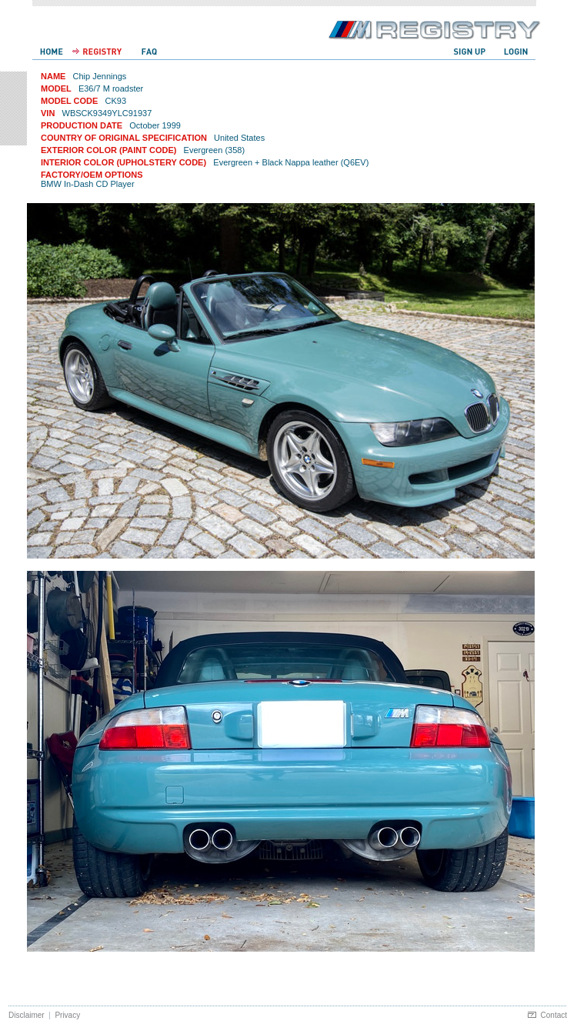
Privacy (67, 1015)
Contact (554, 1015)
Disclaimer (26, 1015)
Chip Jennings (100, 76)
